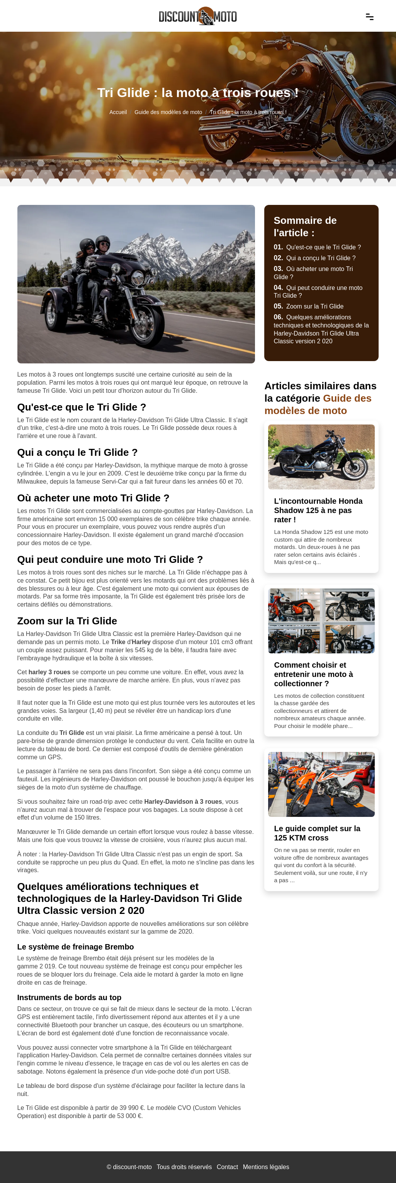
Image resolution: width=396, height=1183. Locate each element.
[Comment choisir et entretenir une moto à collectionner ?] (321, 620)
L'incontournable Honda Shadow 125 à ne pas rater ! (318, 510)
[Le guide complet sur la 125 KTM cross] (321, 784)
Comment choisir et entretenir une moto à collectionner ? (313, 674)
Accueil (118, 112)
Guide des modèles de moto (168, 112)
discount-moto (132, 1167)
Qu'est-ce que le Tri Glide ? (317, 247)
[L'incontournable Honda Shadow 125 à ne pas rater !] (321, 456)
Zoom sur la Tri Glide (308, 306)
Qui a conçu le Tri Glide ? (314, 258)
